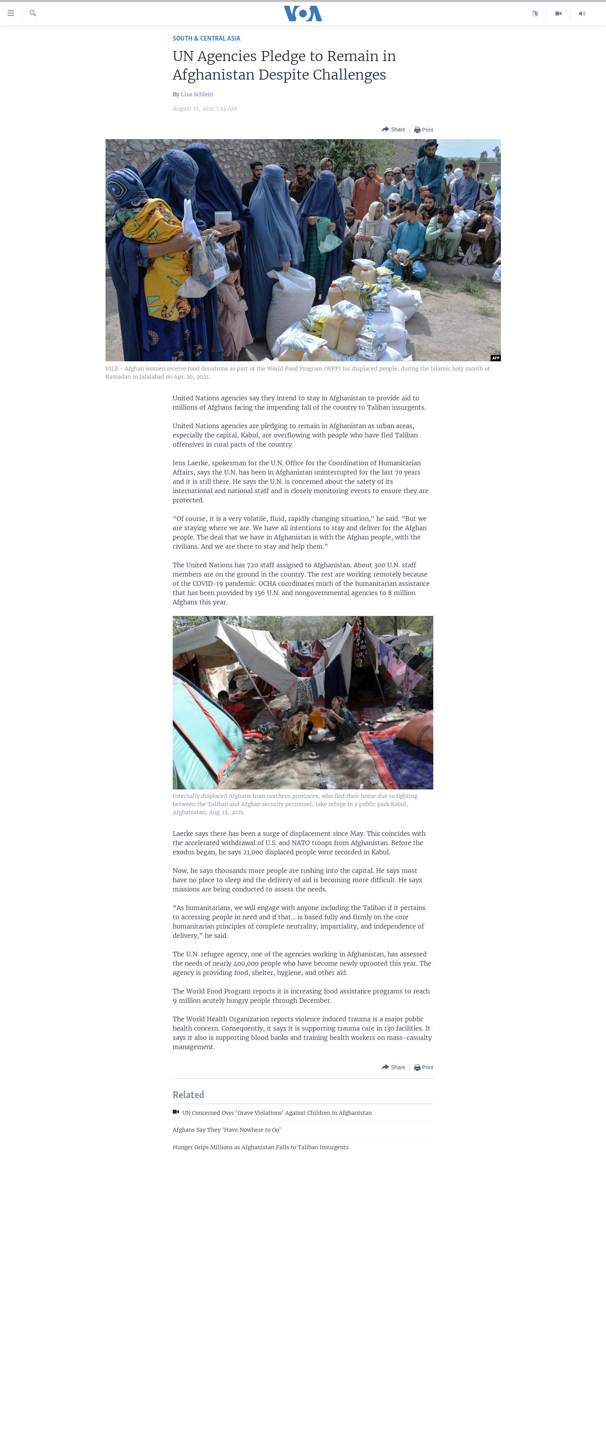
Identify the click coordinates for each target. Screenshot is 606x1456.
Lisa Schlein (197, 94)
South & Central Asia (206, 39)
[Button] (393, 129)
